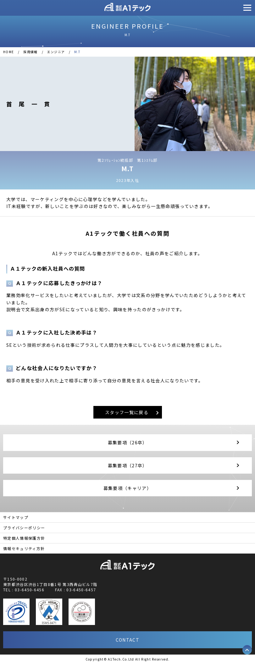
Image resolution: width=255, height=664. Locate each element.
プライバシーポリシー (24, 527)
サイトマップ (15, 517)
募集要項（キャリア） (127, 488)
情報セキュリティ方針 (24, 548)
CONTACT (127, 640)
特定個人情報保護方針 (24, 538)
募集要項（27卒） (127, 465)
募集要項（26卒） (127, 442)
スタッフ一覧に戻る (126, 412)
